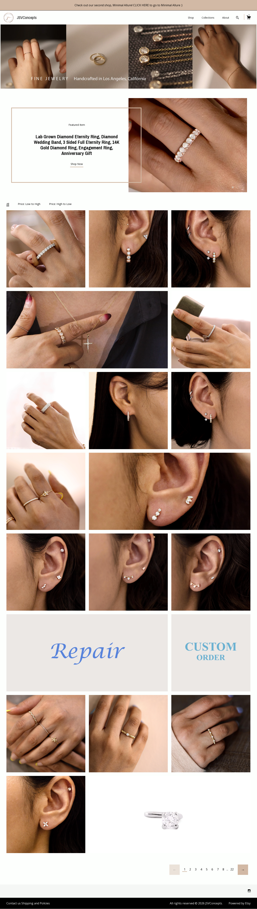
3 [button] (240, 187)
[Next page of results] (243, 870)
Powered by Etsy (240, 903)
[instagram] (249, 891)
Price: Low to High (29, 204)
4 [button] (243, 187)
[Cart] (249, 18)
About (225, 17)
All (7, 204)
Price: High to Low (60, 204)
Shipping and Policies (35, 903)
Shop (191, 17)
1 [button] (233, 187)
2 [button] (236, 187)
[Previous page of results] (174, 870)
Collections (208, 17)
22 (232, 869)
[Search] (237, 18)
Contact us (13, 903)
